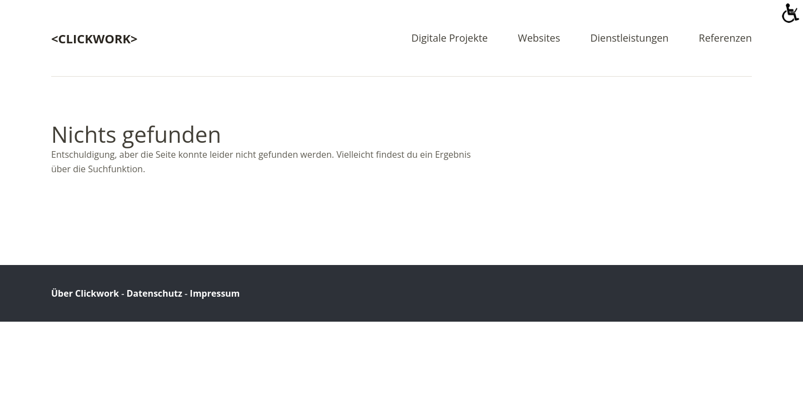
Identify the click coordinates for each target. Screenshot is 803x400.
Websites (539, 38)
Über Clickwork (85, 293)
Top (740, 292)
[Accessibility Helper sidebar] (789, 13)
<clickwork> (94, 38)
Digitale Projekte (450, 38)
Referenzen (725, 38)
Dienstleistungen (629, 38)
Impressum (215, 293)
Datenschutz (154, 293)
